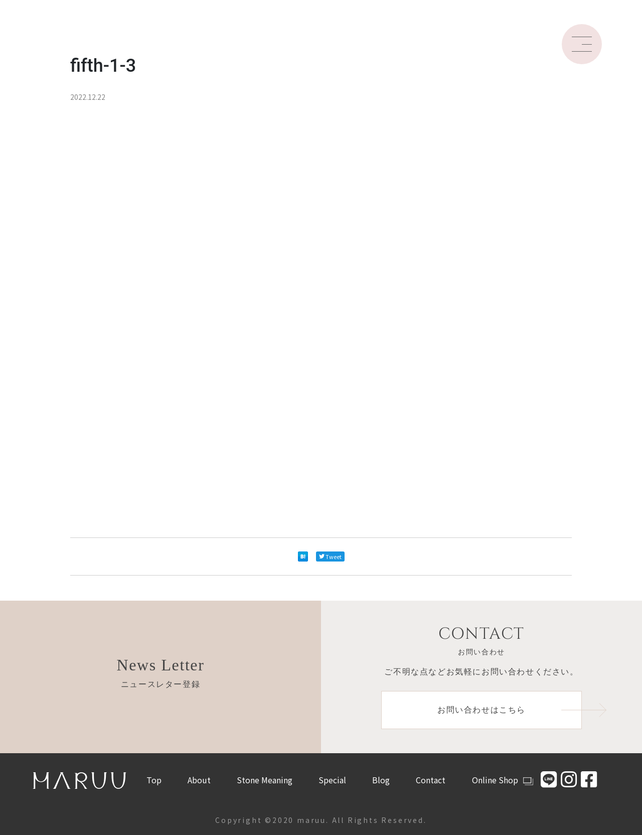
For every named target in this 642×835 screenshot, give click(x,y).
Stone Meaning (264, 780)
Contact (430, 780)
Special (332, 780)
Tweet (330, 556)
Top (154, 780)
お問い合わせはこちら (509, 710)
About (199, 780)
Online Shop (502, 780)
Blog (381, 780)
